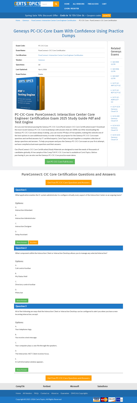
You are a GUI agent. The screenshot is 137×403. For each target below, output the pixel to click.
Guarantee (65, 393)
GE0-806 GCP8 (115, 70)
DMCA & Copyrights (79, 393)
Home (66, 4)
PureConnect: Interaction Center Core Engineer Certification (53, 20)
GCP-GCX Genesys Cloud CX (115, 109)
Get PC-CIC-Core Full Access (60, 161)
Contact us (45, 393)
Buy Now (33, 242)
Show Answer (22, 242)
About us (55, 393)
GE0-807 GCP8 (115, 77)
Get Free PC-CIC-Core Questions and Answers (69, 182)
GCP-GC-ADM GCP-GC (115, 99)
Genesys (25, 20)
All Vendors (78, 4)
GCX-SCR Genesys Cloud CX (115, 127)
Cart (104, 4)
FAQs (36, 393)
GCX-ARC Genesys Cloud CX (115, 118)
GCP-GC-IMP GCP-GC (116, 84)
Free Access (93, 4)
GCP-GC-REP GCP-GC (116, 91)
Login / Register (71, 9)
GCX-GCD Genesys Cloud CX (115, 137)
